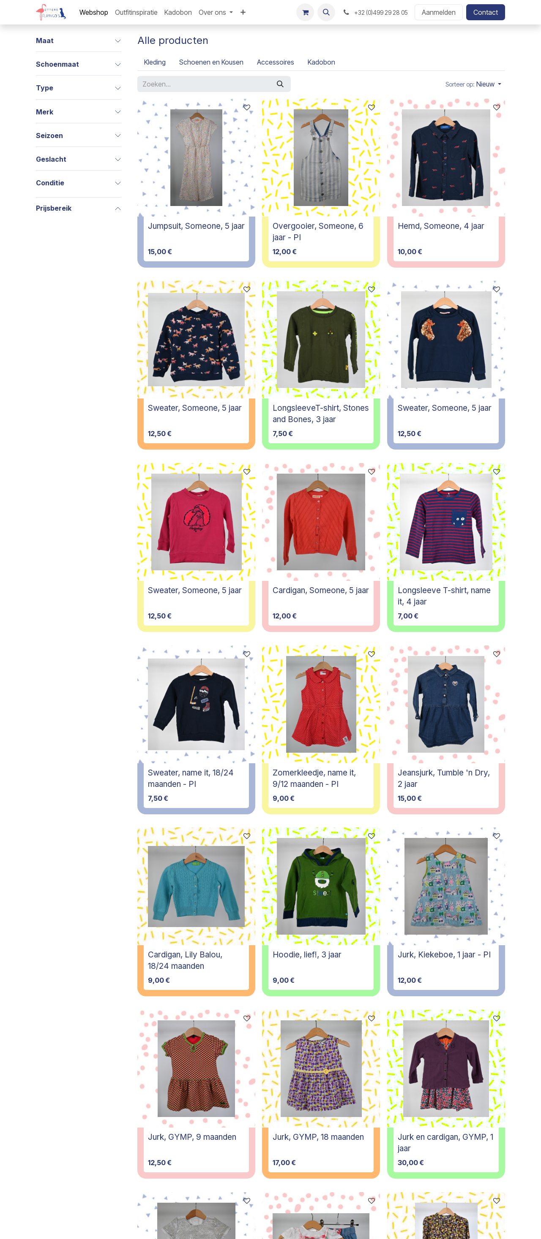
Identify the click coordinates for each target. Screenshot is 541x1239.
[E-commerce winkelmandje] (305, 12)
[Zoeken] (280, 84)
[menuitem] (94, 12)
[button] (326, 12)
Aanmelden (439, 12)
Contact (485, 12)
